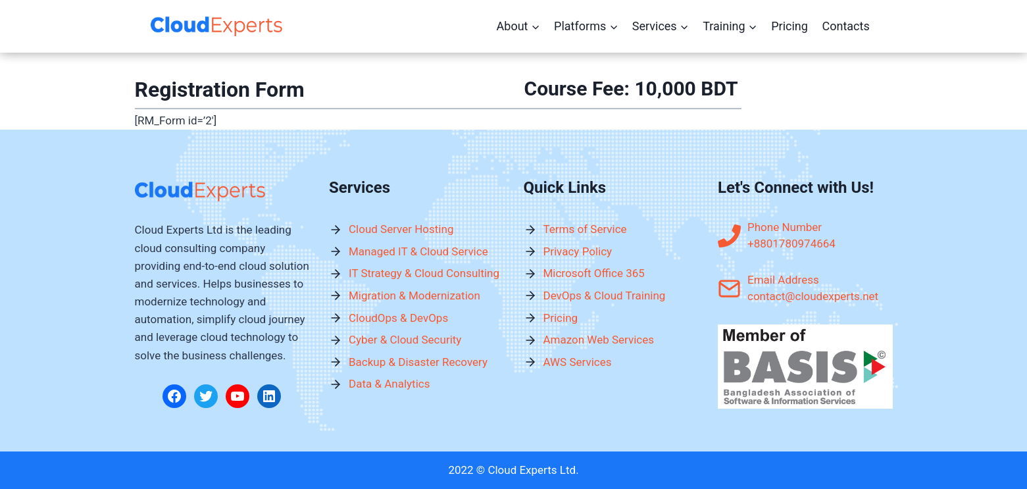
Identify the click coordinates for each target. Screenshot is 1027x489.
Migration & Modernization (414, 295)
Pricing (789, 26)
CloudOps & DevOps (398, 317)
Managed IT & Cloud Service (418, 251)
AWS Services (577, 362)
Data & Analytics (389, 383)
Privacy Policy (578, 251)
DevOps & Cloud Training (604, 295)
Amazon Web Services (599, 339)
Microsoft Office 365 (594, 273)
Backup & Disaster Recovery (418, 362)
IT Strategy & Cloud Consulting (424, 273)
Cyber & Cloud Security (405, 339)
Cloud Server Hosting (401, 229)
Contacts (846, 26)
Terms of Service (585, 229)
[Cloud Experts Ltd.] (216, 26)
